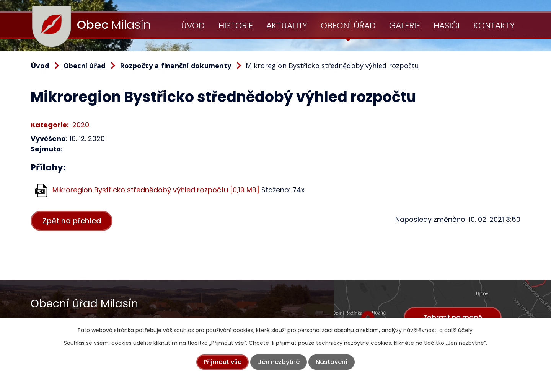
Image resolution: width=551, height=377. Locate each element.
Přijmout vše (222, 361)
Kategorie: (50, 124)
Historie (235, 25)
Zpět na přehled (72, 221)
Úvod (193, 25)
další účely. (459, 330)
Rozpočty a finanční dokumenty (175, 65)
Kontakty (494, 25)
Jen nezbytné (279, 361)
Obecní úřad (348, 25)
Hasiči (447, 25)
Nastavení (331, 361)
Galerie (404, 25)
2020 (80, 124)
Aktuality (286, 25)
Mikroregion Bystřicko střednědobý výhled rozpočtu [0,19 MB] (155, 190)
